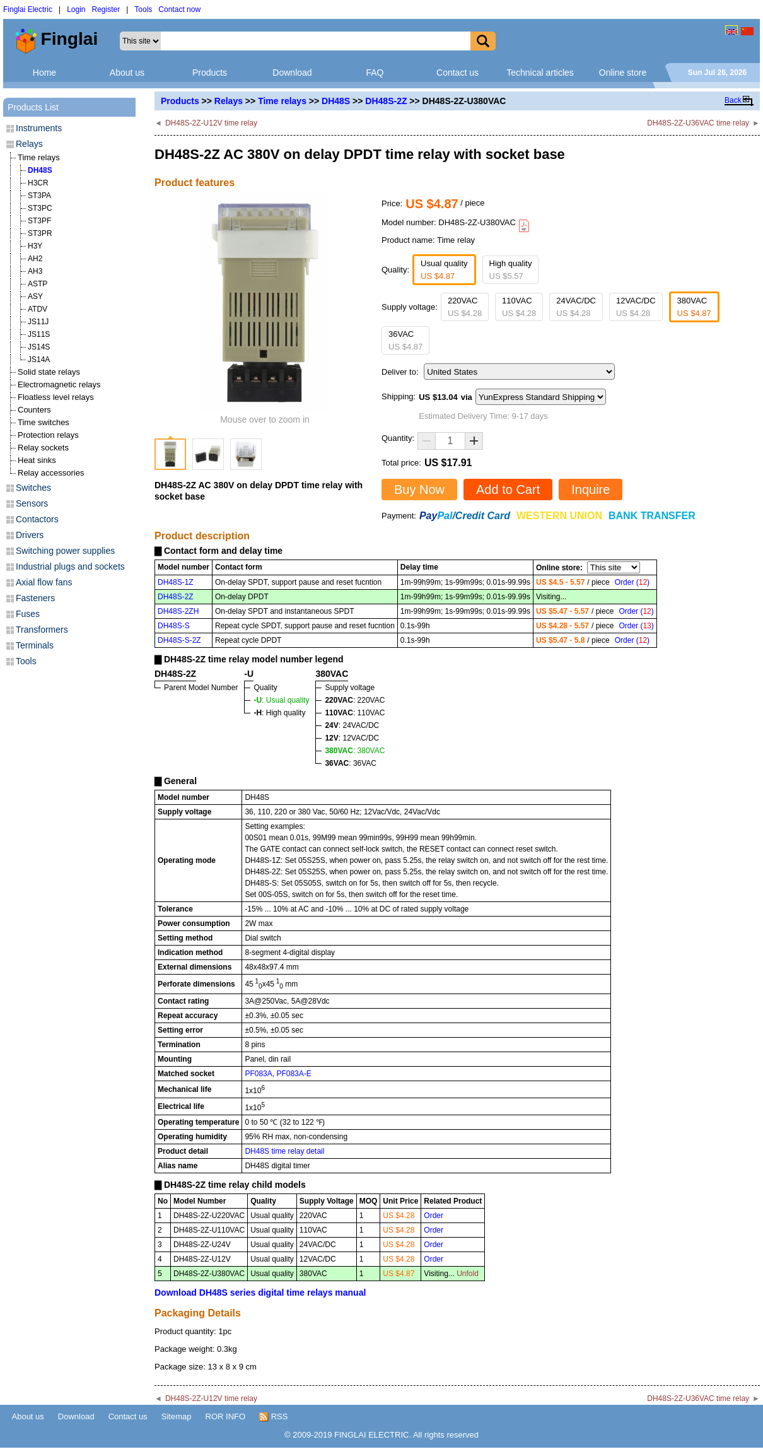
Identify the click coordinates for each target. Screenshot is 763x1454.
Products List (33, 107)
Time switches (43, 422)
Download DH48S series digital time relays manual (260, 1292)
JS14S (39, 347)
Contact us (457, 72)
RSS (273, 1417)
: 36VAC (350, 763)
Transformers (42, 629)
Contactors (37, 519)
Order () (632, 582)
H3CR (38, 183)
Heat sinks (37, 460)
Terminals (35, 645)
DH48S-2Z (386, 101)
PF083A (258, 1073)
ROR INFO (226, 1416)
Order (433, 1215)
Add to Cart (508, 489)
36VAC (405, 340)
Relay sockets (43, 447)
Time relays (282, 101)
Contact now (179, 9)
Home (44, 72)
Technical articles (540, 72)
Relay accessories (51, 473)
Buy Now (419, 489)
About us (127, 72)
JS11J (38, 321)
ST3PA (39, 195)
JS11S (39, 334)
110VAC (519, 307)
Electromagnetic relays (59, 384)
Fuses (28, 614)
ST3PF (39, 220)
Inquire (590, 489)
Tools (143, 9)
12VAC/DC (636, 307)
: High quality (279, 712)
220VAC (465, 307)
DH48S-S (174, 625)
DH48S (336, 101)
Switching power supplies (65, 551)
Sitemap (176, 1416)
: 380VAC (355, 750)
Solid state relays (49, 372)
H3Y (35, 246)
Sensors (32, 503)
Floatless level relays (56, 397)
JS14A (39, 359)
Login (76, 9)
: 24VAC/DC (352, 725)
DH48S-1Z (176, 582)
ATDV (37, 309)
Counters (34, 409)
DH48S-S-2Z (179, 640)
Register (106, 9)
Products (209, 72)
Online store (622, 72)
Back (733, 100)
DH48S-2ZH (178, 611)
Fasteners (35, 598)
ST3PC (40, 208)
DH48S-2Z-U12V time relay (211, 123)
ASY (35, 296)
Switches (33, 488)
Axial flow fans (44, 582)
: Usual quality (281, 700)
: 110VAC (355, 712)
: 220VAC (355, 700)
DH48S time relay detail (284, 1151)
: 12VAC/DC (352, 738)
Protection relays (48, 435)
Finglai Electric (27, 9)
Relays (228, 101)
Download (292, 72)
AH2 (35, 258)
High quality (510, 270)
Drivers (30, 535)
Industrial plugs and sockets (70, 566)
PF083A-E (293, 1073)
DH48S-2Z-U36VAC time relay (698, 123)
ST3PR (40, 233)
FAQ (374, 72)
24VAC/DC (576, 307)
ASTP (37, 283)
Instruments (39, 128)
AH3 (35, 271)
